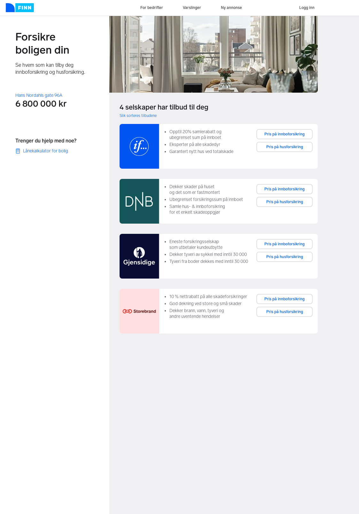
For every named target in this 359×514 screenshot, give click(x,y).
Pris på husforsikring (284, 147)
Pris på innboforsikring (284, 134)
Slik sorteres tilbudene (138, 115)
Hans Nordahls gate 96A (38, 95)
